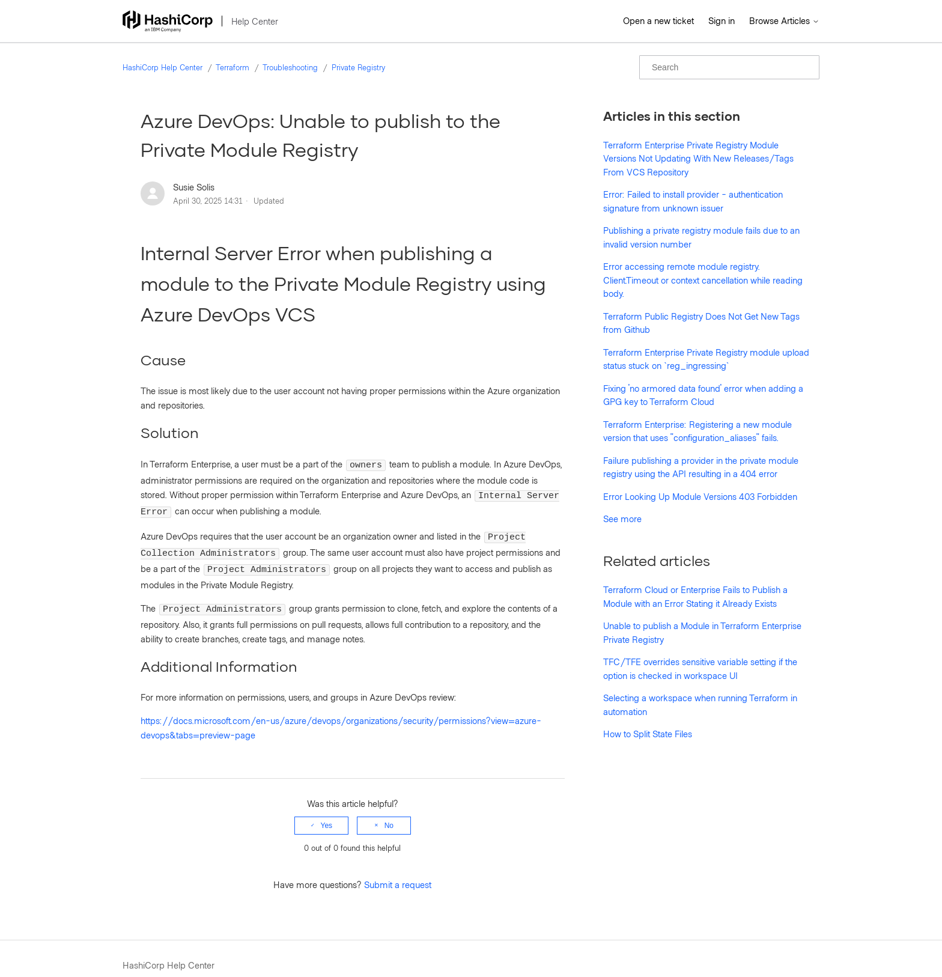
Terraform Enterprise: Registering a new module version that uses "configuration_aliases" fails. (697, 431)
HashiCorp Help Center (162, 67)
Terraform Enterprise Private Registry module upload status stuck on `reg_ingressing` (706, 359)
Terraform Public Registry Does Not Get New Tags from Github (701, 323)
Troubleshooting (290, 67)
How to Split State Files (647, 733)
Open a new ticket (658, 20)
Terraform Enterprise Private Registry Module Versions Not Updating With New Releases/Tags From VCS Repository (698, 158)
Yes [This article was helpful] (327, 813)
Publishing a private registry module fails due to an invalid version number (701, 237)
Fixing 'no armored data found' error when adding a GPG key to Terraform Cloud (703, 395)
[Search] (729, 67)
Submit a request (397, 871)
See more (622, 518)
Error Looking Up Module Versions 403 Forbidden (700, 496)
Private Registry (358, 67)
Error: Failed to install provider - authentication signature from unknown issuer (693, 201)
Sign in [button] (721, 20)
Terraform (232, 67)
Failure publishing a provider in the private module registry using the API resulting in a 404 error (700, 467)
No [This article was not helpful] (389, 813)
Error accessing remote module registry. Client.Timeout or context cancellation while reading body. (703, 280)
